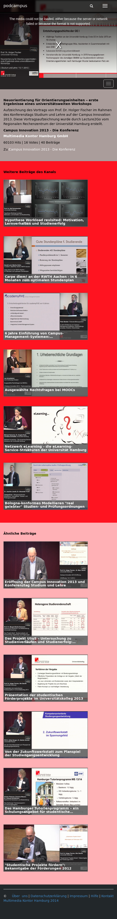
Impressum (79, 896)
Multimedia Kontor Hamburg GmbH (35, 136)
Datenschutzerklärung (49, 896)
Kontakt (107, 896)
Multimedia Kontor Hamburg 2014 (31, 901)
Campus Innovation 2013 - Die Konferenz (42, 149)
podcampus (15, 5)
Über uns (20, 896)
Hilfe (94, 896)
